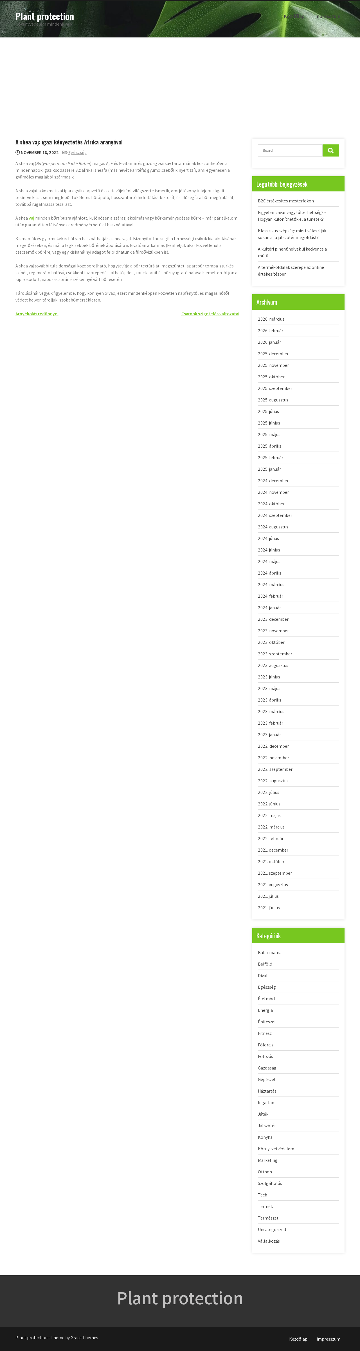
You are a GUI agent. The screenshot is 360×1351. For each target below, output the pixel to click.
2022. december (273, 746)
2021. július (268, 896)
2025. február (270, 458)
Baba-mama (270, 952)
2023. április (269, 700)
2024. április (269, 573)
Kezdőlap (294, 16)
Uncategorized (272, 1229)
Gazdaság (267, 1068)
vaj (31, 218)
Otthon (265, 1172)
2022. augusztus (273, 781)
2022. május (269, 815)
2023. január (269, 735)
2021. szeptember (275, 873)
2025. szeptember (275, 388)
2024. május (269, 561)
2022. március (271, 827)
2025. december (273, 354)
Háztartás (267, 1091)
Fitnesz (265, 1033)
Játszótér (267, 1126)
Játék (263, 1114)
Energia (265, 1010)
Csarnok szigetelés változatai (210, 314)
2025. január (269, 469)
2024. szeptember (275, 515)
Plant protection (44, 16)
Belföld (265, 964)
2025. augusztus (273, 400)
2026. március (271, 319)
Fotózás (265, 1056)
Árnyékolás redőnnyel (36, 314)
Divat (263, 976)
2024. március (271, 585)
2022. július (268, 792)
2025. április (269, 446)
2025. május (269, 434)
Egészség (77, 152)
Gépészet (267, 1079)
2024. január (269, 608)
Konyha (265, 1137)
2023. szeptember (275, 654)
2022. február (271, 838)
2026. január (269, 342)
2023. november (273, 631)
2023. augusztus (273, 665)
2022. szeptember (275, 769)
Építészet (267, 1022)
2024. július (268, 538)
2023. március (271, 711)
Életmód (266, 999)
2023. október (271, 642)
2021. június (269, 908)
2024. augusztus (273, 527)
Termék (265, 1206)
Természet (268, 1218)
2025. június (269, 423)
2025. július (268, 411)
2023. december (273, 619)
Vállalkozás (269, 1241)
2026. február (270, 331)
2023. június (269, 677)
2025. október (271, 377)
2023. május (269, 688)
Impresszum (327, 16)
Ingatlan (266, 1103)
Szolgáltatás (270, 1183)
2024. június (269, 550)
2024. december (273, 481)
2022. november (273, 758)
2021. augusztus (273, 885)
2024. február (270, 596)
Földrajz (265, 1045)
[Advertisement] (180, 79)
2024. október (271, 504)
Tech (262, 1195)
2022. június (269, 804)
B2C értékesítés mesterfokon (286, 201)
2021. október (271, 862)
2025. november (273, 365)
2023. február (270, 723)
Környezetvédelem (276, 1149)
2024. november (273, 492)
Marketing (268, 1160)
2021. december (273, 850)
